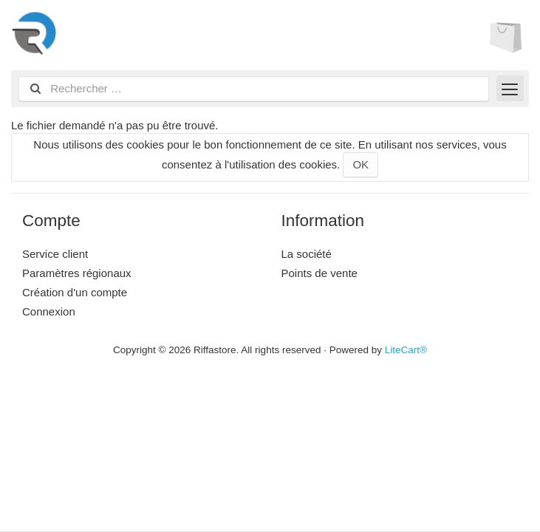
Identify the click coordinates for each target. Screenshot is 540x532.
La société (306, 254)
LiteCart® (406, 349)
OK (360, 164)
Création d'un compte (74, 292)
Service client (55, 254)
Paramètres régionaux (76, 273)
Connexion (48, 311)
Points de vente (319, 273)
